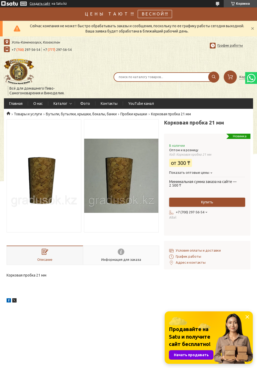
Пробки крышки (133, 114)
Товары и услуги (28, 114)
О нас (38, 103)
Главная (16, 103)
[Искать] (213, 77)
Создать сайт (40, 3)
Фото (85, 103)
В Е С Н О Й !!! (155, 14)
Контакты (109, 103)
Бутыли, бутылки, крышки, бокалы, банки (81, 114)
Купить (207, 202)
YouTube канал (141, 103)
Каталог (60, 103)
